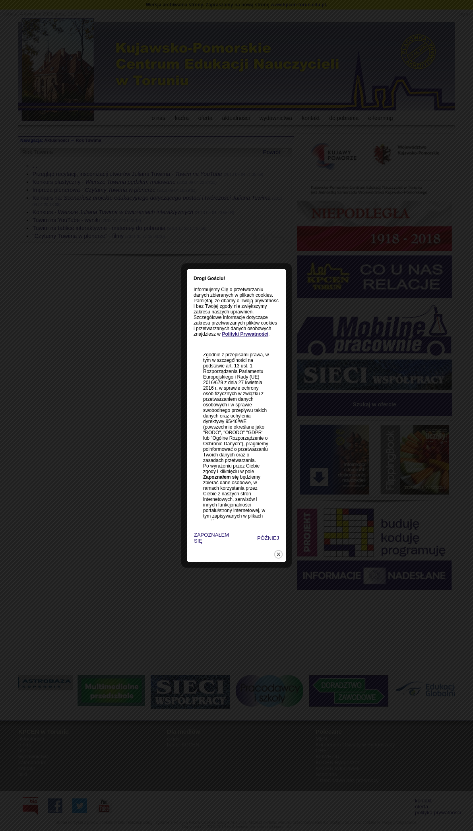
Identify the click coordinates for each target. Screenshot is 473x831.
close (268, 533)
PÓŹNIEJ (258, 516)
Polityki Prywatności (234, 312)
